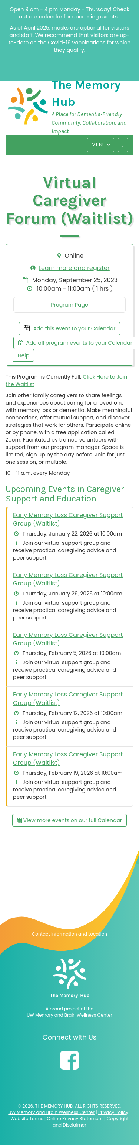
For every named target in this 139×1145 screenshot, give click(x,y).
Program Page (69, 304)
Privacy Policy (113, 1112)
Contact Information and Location (69, 934)
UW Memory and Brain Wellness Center (69, 1015)
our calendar (45, 16)
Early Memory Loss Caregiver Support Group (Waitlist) (68, 519)
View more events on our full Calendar (69, 820)
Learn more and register (74, 268)
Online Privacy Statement (75, 1118)
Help (23, 355)
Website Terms (26, 1118)
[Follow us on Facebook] (69, 1060)
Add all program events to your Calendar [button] (75, 343)
